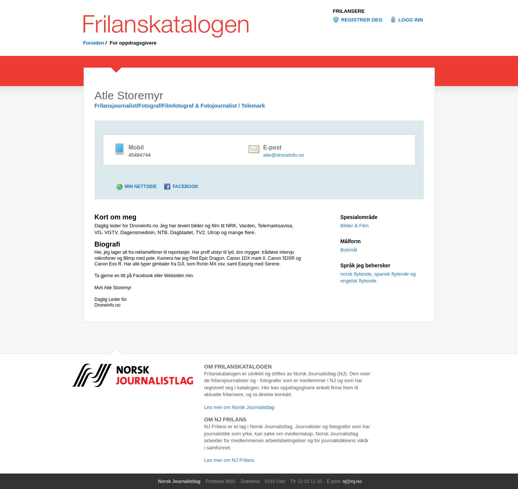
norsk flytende (356, 274)
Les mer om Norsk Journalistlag (239, 407)
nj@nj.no (352, 481)
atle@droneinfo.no (283, 155)
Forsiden (93, 43)
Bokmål (349, 250)
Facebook (185, 186)
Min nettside (141, 186)
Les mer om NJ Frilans (229, 460)
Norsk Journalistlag (179, 481)
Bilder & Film (355, 225)
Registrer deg (362, 20)
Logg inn (410, 20)
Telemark (253, 106)
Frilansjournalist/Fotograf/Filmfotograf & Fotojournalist (166, 106)
